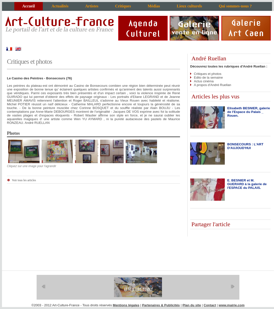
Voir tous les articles (24, 180)
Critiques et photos (207, 74)
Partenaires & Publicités (161, 305)
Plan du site (192, 305)
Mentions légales (126, 305)
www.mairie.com (232, 305)
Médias (154, 6)
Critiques (123, 6)
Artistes (91, 6)
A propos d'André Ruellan (212, 85)
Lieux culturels (189, 6)
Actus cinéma (204, 81)
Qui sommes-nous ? (235, 6)
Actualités (59, 6)
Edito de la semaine (208, 77)
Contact (210, 305)
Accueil (28, 6)
